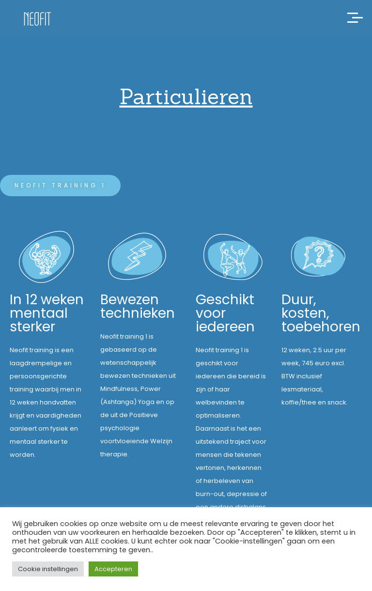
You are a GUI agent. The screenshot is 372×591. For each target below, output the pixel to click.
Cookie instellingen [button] (48, 569)
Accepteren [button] (113, 569)
